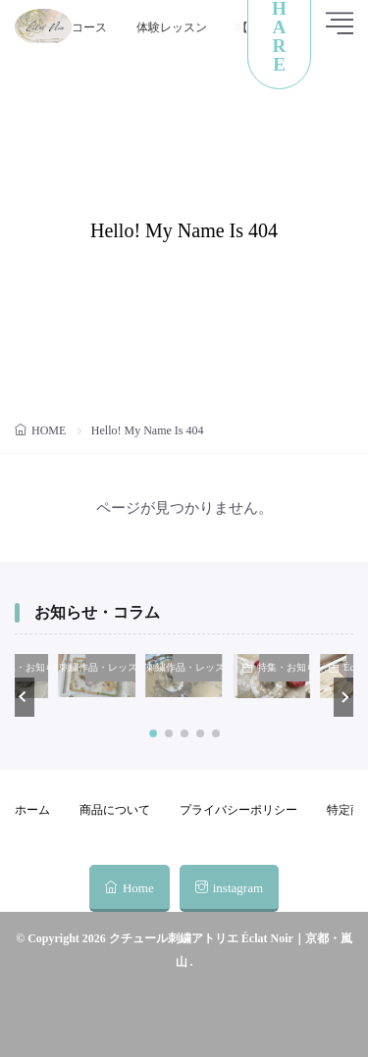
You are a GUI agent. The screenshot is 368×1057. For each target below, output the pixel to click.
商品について (114, 810)
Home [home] (138, 888)
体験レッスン (171, 27)
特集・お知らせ (285, 667)
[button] (24, 697)
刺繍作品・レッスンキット (110, 667)
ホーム (32, 810)
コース (89, 27)
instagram (238, 888)
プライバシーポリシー (238, 810)
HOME (48, 430)
